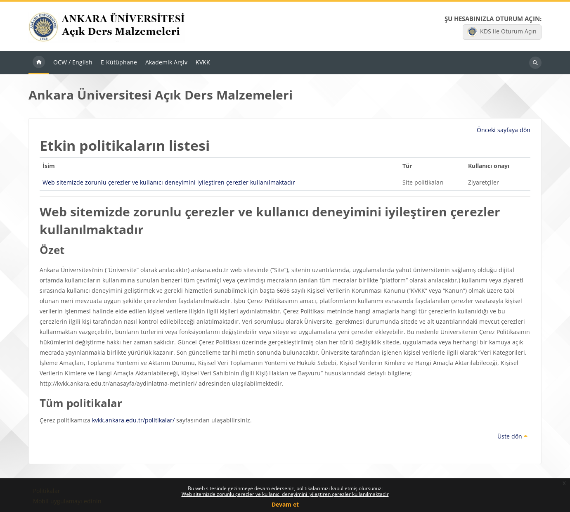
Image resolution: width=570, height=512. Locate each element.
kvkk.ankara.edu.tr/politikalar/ (133, 420)
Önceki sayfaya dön (503, 130)
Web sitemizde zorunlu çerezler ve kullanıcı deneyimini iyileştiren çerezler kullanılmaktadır (285, 494)
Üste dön (512, 436)
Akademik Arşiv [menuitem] (166, 62)
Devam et (285, 504)
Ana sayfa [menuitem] (38, 62)
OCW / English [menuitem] (72, 62)
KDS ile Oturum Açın (502, 32)
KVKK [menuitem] (203, 62)
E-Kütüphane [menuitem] (119, 62)
